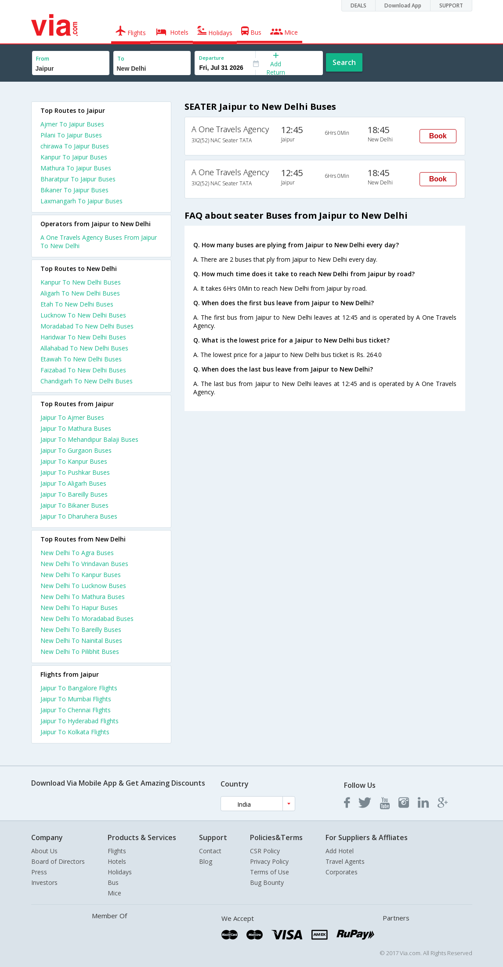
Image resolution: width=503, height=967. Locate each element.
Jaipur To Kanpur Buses (73, 461)
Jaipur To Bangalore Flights (78, 688)
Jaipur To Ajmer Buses (72, 417)
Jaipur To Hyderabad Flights (79, 721)
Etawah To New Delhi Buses (81, 359)
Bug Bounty (267, 882)
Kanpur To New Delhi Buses (80, 282)
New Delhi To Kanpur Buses (80, 574)
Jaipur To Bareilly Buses (74, 494)
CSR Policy (265, 851)
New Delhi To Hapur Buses (79, 607)
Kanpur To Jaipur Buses (73, 157)
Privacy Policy (269, 861)
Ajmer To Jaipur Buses (72, 124)
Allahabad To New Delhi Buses (84, 348)
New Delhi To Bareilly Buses (80, 629)
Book (438, 136)
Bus (113, 882)
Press (39, 872)
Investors (44, 882)
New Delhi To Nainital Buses (81, 640)
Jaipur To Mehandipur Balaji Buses (89, 439)
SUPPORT (451, 5)
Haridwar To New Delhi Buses (83, 337)
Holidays (120, 872)
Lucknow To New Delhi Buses (83, 315)
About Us (44, 851)
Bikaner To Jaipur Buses (74, 190)
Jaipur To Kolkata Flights (74, 732)
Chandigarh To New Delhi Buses (86, 381)
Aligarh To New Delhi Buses (80, 293)
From (42, 58)
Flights (117, 851)
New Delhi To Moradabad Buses (87, 618)
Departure (211, 57)
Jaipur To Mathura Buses (75, 428)
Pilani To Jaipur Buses (71, 135)
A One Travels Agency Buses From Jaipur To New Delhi (98, 241)
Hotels (117, 861)
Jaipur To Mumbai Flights (75, 699)
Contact (210, 851)
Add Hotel (340, 851)
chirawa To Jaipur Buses (74, 146)
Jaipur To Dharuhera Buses (78, 516)
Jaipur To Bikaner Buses (74, 505)
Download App (402, 5)
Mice (114, 893)
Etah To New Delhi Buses (76, 304)
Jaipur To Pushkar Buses (75, 472)
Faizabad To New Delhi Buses (83, 370)
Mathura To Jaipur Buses (75, 168)
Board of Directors (58, 861)
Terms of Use (269, 872)
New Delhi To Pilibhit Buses (79, 651)
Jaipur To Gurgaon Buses (76, 450)
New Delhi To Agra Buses (77, 552)
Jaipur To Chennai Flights (75, 710)
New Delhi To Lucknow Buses (83, 585)
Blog (205, 861)
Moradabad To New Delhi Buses (87, 326)
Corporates (342, 872)
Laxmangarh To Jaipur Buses (81, 201)
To (120, 58)
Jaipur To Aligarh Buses (73, 483)
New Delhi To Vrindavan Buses (84, 563)
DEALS (358, 5)
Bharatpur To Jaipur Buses (78, 179)
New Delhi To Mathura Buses (82, 596)
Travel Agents (345, 861)
